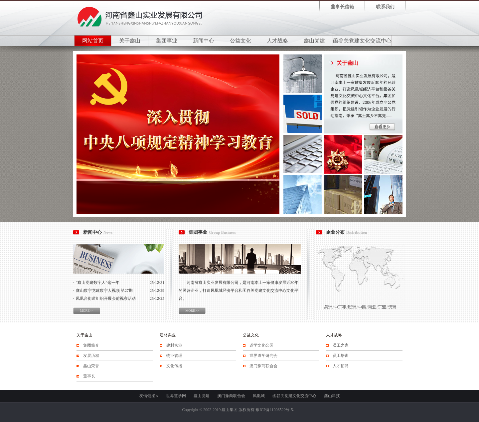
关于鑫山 (129, 40)
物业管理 (174, 355)
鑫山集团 (230, 409)
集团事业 (166, 40)
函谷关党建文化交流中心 (362, 40)
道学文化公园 (261, 345)
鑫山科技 (332, 395)
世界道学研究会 (263, 355)
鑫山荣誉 (91, 366)
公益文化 (240, 40)
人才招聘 (341, 366)
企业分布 (346, 232)
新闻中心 (203, 40)
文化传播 (174, 366)
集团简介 (91, 345)
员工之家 (341, 345)
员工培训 (341, 355)
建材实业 (168, 335)
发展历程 (91, 355)
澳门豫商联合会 (263, 366)
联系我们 (385, 6)
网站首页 (92, 40)
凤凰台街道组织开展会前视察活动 (106, 298)
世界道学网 (176, 395)
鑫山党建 (314, 40)
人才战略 (277, 40)
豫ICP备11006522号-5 (274, 409)
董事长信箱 (342, 6)
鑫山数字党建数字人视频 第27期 (104, 290)
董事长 (89, 376)
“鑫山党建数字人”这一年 (97, 282)
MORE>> (86, 310)
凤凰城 (259, 395)
